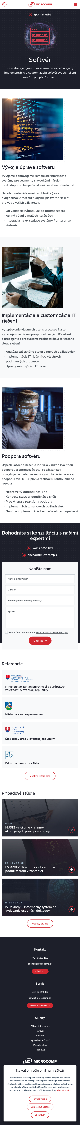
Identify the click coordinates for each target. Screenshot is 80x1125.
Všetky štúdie (40, 924)
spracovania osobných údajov (52, 632)
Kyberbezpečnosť (40, 1040)
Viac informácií (64, 1090)
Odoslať (40, 641)
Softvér (40, 1035)
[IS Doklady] (71, 909)
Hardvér (40, 1031)
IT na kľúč (40, 1049)
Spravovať (40, 1114)
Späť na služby (40, 14)
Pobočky (40, 971)
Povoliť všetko (40, 1099)
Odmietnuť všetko (40, 1107)
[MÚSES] (71, 830)
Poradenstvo (40, 1045)
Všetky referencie (40, 776)
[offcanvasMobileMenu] (76, 4)
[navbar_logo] (40, 4)
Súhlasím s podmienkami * (39, 632)
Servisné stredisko (40, 1005)
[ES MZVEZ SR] (71, 869)
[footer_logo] (40, 1061)
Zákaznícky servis (40, 1026)
